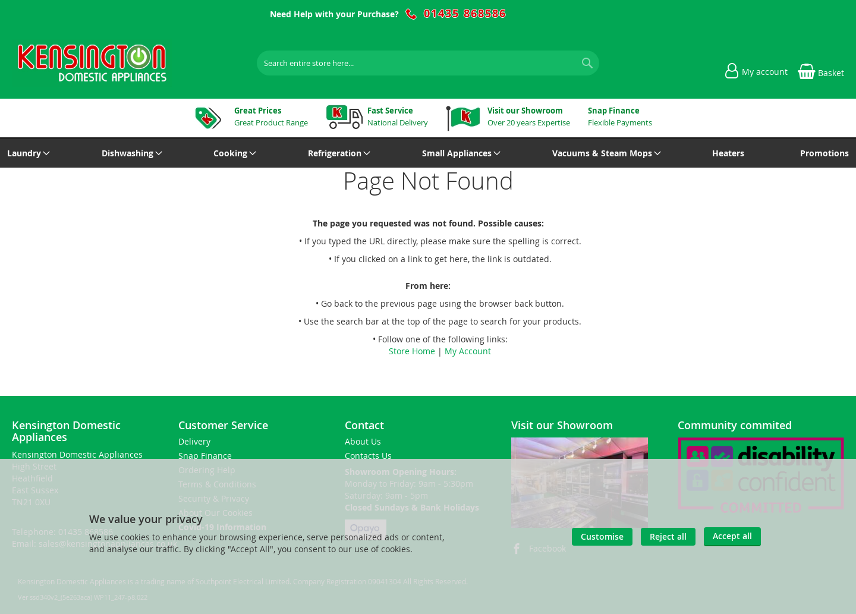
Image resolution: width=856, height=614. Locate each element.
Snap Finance (205, 455)
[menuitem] (26, 153)
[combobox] (428, 63)
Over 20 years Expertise (528, 116)
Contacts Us (368, 455)
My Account (468, 351)
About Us (363, 441)
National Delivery (397, 116)
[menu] (428, 153)
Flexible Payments (620, 116)
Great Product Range (271, 116)
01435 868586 (465, 13)
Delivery (194, 441)
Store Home (412, 351)
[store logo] (92, 63)
